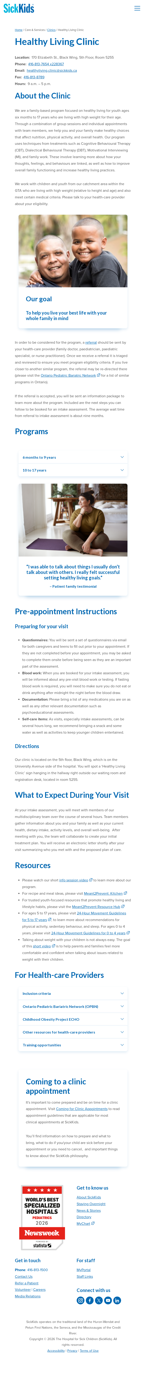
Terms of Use (89, 1351)
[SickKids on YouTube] (108, 1300)
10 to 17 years (34, 470)
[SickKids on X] (99, 1300)
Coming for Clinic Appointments (82, 1109)
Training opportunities (42, 1045)
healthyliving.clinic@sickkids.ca (52, 70)
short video (42, 946)
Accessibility (56, 1351)
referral (91, 342)
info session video (73, 880)
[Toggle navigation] (137, 8)
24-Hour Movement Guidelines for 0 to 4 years (88, 933)
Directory (84, 1217)
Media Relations (28, 1296)
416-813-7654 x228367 (46, 64)
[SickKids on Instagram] (80, 1300)
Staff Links (85, 1276)
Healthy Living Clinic (57, 41)
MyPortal (84, 1270)
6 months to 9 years (39, 457)
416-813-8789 (34, 77)
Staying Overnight (91, 1204)
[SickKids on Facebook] (90, 1300)
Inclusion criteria (37, 993)
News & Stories (89, 1210)
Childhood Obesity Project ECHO (51, 1019)
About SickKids (89, 1197)
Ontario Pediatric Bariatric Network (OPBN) (60, 1006)
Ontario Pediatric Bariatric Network (68, 375)
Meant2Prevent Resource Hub (96, 907)
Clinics (51, 30)
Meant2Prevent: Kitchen (103, 893)
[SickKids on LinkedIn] (117, 1300)
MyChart (83, 1223)
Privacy (72, 1351)
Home (18, 30)
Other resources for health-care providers (59, 1032)
